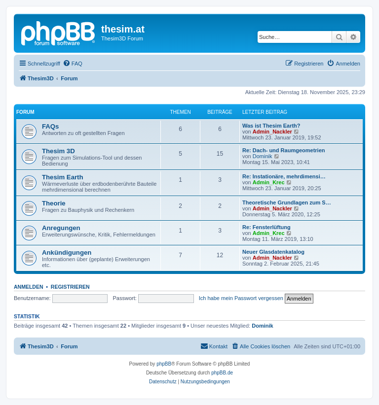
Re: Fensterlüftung (266, 227)
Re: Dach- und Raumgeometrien (283, 150)
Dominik (262, 156)
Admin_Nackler (272, 132)
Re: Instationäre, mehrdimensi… (284, 176)
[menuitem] (72, 63)
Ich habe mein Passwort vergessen (241, 298)
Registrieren (70, 287)
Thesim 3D (58, 151)
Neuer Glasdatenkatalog (273, 252)
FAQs (50, 126)
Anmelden (28, 287)
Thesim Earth (62, 177)
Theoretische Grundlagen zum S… (286, 202)
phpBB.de (222, 372)
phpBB (163, 364)
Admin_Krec (269, 182)
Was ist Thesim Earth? (271, 126)
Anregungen (61, 228)
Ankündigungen (66, 252)
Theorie (54, 203)
